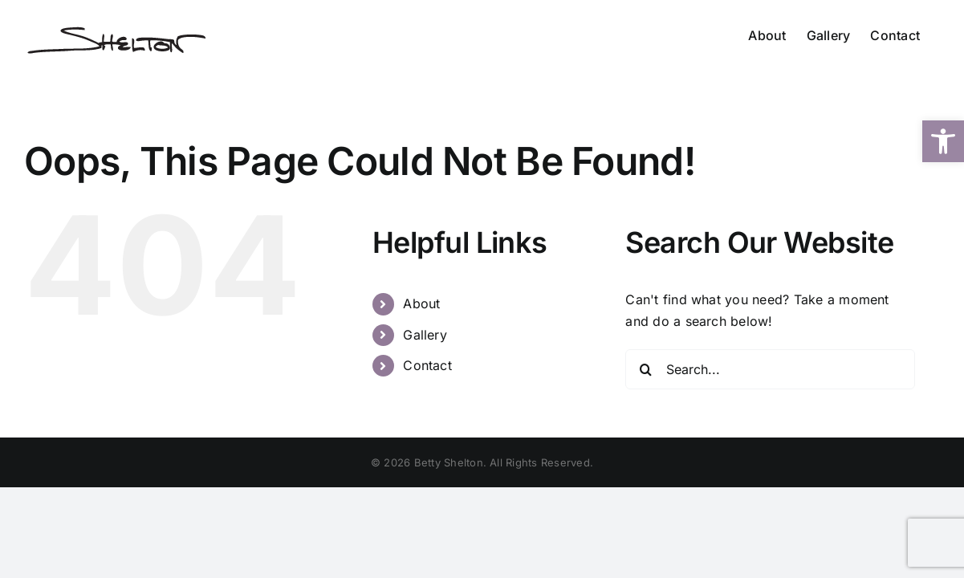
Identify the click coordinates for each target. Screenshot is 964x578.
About (421, 303)
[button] (943, 141)
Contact (427, 365)
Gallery (425, 335)
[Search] (645, 369)
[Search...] (769, 369)
